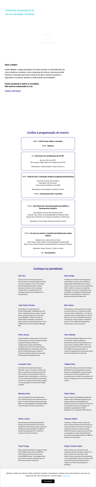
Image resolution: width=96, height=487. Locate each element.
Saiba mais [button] (66, 476)
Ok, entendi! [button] (48, 481)
